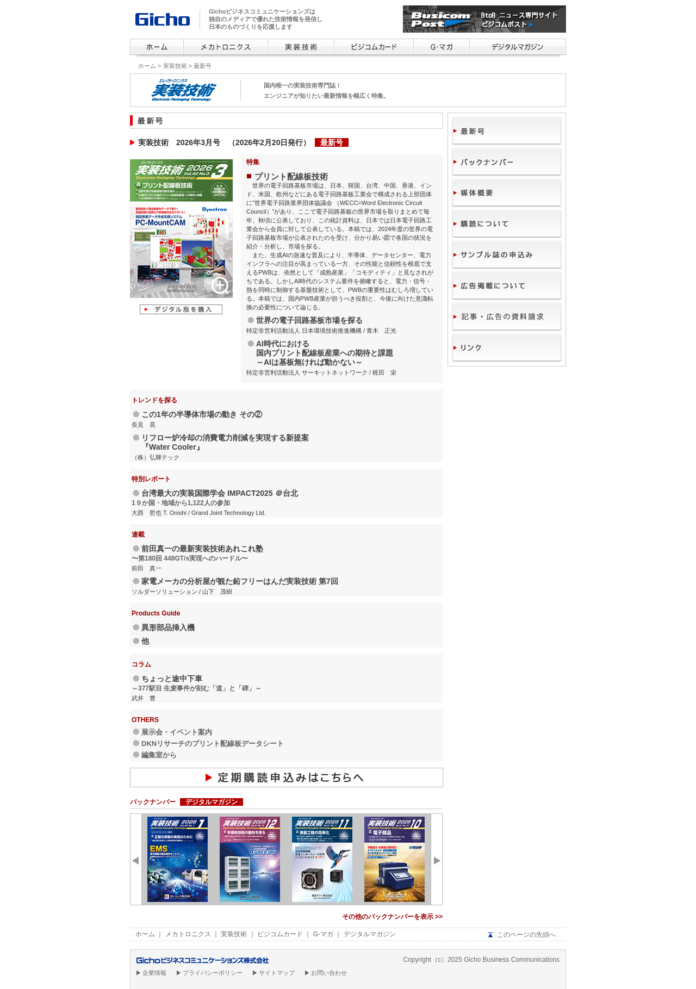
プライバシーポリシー (213, 972)
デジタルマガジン (370, 934)
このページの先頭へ (526, 934)
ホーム (147, 66)
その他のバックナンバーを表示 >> (392, 916)
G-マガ (323, 934)
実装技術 (175, 66)
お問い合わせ (329, 972)
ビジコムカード (280, 934)
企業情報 (154, 972)
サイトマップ (277, 972)
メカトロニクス (188, 934)
